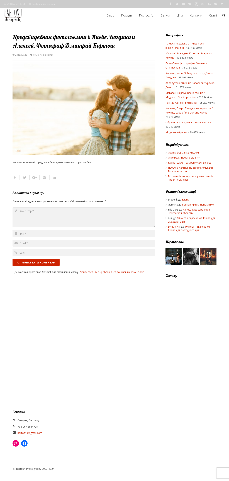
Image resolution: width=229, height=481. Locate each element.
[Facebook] (170, 4)
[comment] (84, 217)
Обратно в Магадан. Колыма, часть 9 (188, 122)
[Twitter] (177, 4)
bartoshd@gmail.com (44, 4)
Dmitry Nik (174, 226)
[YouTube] (183, 4)
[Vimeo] (190, 4)
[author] (84, 233)
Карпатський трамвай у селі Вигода (189, 162)
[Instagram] (196, 4)
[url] (84, 252)
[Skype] (209, 4)
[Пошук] (223, 15)
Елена (185, 199)
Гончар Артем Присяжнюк (181, 102)
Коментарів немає (43, 54)
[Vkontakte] (215, 4)
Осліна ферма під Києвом (183, 152)
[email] (84, 243)
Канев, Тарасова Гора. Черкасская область (189, 211)
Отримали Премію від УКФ (184, 157)
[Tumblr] (222, 4)
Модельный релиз (176, 132)
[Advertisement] (190, 335)
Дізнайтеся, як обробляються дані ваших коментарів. (112, 272)
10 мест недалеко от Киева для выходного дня (189, 228)
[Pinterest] (202, 4)
